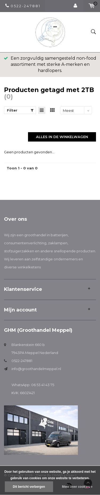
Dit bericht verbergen (29, 487)
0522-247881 (21, 361)
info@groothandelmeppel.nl (36, 369)
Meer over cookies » (77, 487)
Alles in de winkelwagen (62, 137)
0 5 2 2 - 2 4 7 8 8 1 (22, 6)
